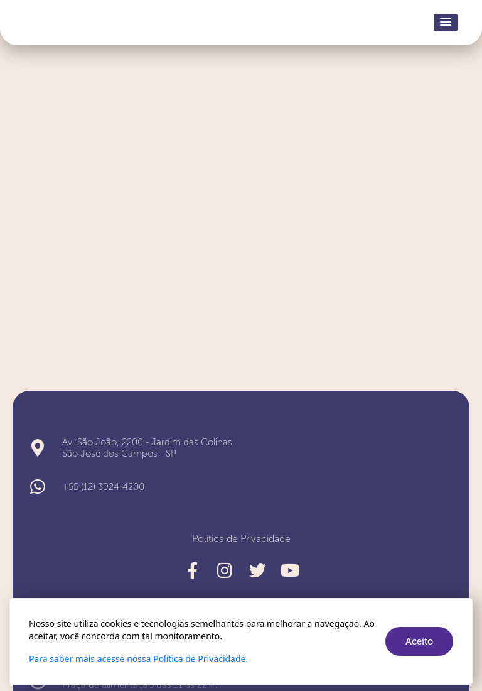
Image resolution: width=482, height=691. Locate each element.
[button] (446, 22)
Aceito (419, 641)
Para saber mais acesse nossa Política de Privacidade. (138, 659)
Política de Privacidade (241, 539)
